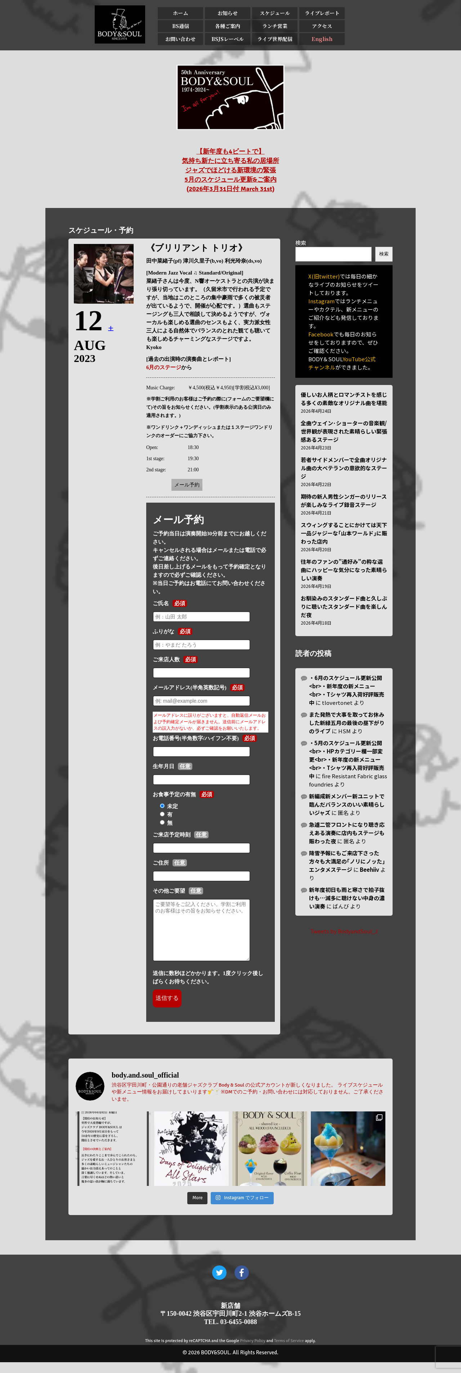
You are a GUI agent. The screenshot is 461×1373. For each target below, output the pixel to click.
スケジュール (275, 13)
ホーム (180, 13)
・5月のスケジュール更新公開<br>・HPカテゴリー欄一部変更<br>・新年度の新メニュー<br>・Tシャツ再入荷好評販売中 (346, 759)
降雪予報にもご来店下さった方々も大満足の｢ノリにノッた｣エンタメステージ (347, 861)
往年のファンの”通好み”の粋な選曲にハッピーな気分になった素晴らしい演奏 (344, 570)
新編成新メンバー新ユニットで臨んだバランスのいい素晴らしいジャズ (347, 804)
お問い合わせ (180, 38)
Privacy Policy (252, 1351)
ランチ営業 (274, 26)
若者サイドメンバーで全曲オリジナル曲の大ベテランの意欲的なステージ (344, 468)
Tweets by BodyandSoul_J (344, 931)
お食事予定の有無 (174, 794)
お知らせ (228, 13)
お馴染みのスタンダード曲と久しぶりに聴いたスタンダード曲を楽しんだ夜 (344, 606)
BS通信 (180, 26)
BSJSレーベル (227, 38)
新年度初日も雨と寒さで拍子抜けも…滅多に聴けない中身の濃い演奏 (347, 898)
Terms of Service (289, 1351)
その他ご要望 (169, 891)
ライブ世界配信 (274, 38)
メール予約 (187, 485)
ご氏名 (161, 603)
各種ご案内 (227, 26)
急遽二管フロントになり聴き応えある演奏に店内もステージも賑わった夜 (347, 833)
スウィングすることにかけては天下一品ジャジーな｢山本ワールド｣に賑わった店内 (344, 533)
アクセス (322, 26)
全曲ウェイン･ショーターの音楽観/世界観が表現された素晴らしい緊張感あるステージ (344, 431)
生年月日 (163, 766)
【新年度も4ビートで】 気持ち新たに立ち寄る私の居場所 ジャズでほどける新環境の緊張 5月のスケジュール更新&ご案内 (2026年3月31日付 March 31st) (230, 170)
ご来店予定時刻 (172, 835)
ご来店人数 (166, 659)
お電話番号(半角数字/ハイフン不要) (196, 738)
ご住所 (161, 863)
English (322, 38)
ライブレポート (322, 13)
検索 (300, 242)
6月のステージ (164, 367)
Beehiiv (369, 869)
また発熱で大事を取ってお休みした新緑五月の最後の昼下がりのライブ (347, 723)
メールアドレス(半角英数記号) (190, 687)
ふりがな (163, 631)
